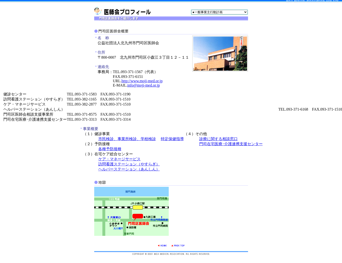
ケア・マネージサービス (119, 159)
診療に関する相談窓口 (218, 139)
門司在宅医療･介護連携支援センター (231, 144)
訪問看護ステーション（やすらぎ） (129, 164)
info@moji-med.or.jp (143, 85)
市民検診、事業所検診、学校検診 (127, 139)
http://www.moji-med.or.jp (142, 81)
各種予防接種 (109, 149)
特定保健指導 (172, 139)
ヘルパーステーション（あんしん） (129, 169)
